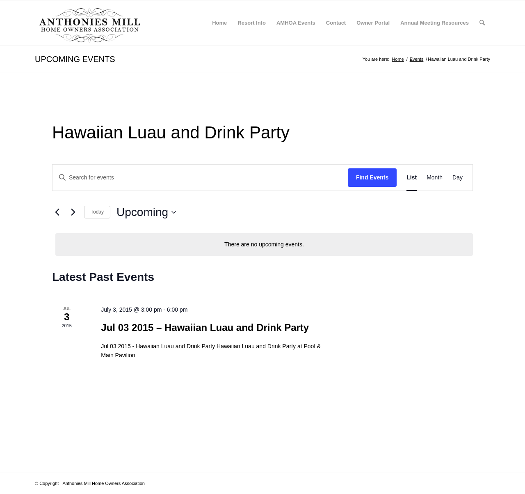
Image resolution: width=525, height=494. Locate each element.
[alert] (264, 244)
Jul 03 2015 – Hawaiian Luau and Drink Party (205, 327)
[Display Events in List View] (411, 178)
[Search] (482, 23)
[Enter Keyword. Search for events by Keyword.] (200, 178)
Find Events (372, 177)
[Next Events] (73, 212)
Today (97, 212)
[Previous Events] (57, 212)
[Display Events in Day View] (457, 178)
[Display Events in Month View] (435, 178)
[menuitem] (219, 23)
